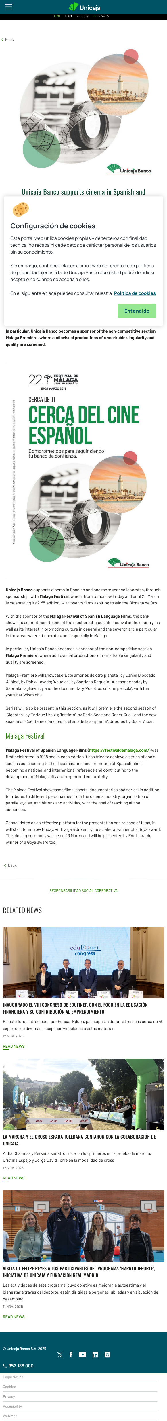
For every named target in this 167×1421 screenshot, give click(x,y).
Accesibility (12, 1406)
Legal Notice (13, 1377)
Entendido (136, 311)
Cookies (9, 1386)
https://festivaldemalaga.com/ (119, 750)
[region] (83, 261)
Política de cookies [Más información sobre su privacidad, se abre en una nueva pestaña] (135, 293)
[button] (7, 39)
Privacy (9, 1396)
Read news (13, 1046)
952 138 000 (18, 1366)
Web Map (10, 1416)
